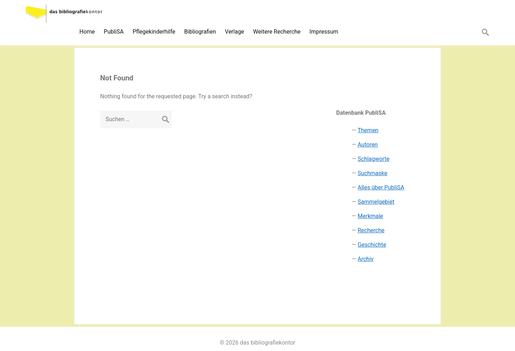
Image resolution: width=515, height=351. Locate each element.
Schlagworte (373, 158)
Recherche (371, 230)
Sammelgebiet (376, 201)
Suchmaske (372, 173)
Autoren (368, 144)
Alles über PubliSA (381, 187)
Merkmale (370, 216)
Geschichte (372, 244)
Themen (368, 130)
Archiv (366, 259)
